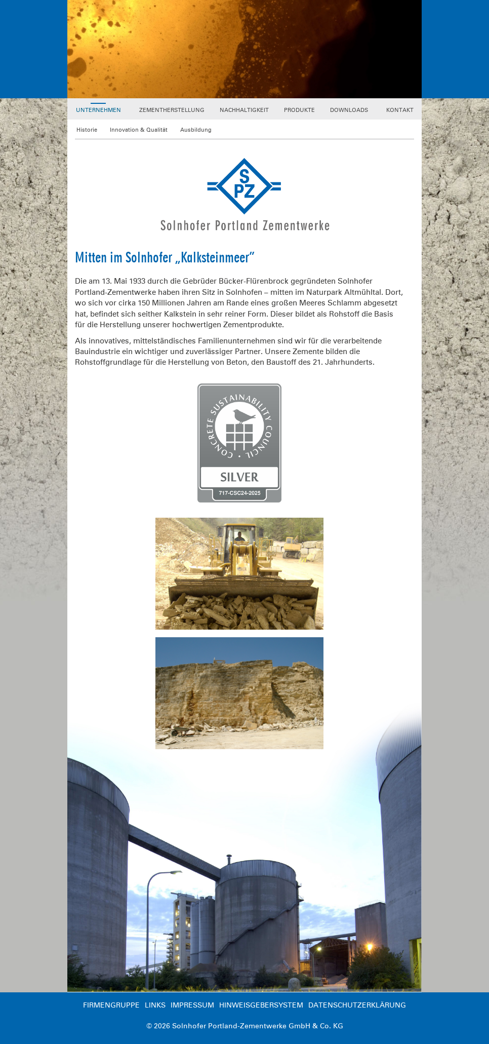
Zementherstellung (172, 110)
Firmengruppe (111, 1005)
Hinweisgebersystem (261, 1005)
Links (155, 1005)
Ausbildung (196, 130)
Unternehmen (98, 110)
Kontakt (400, 110)
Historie (86, 130)
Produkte (299, 110)
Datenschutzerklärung (357, 1005)
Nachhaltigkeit (244, 110)
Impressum (192, 1005)
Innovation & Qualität (139, 130)
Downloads (349, 110)
